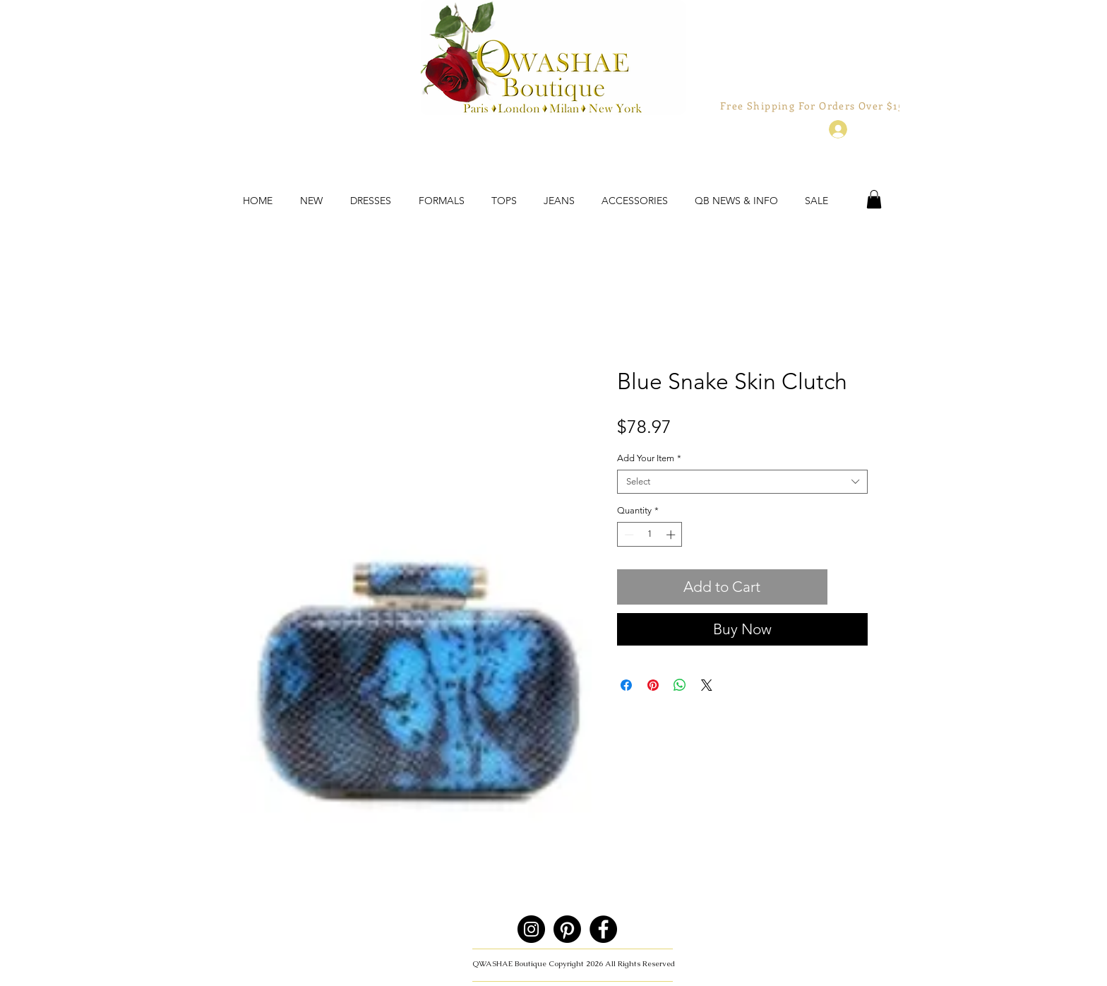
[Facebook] (603, 929)
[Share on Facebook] (626, 685)
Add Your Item (649, 458)
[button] (874, 199)
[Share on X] (706, 685)
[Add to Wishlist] (850, 587)
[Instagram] (531, 929)
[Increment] (672, 535)
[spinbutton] (650, 535)
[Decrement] (627, 535)
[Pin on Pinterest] (653, 685)
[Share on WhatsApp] (679, 685)
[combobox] (742, 482)
